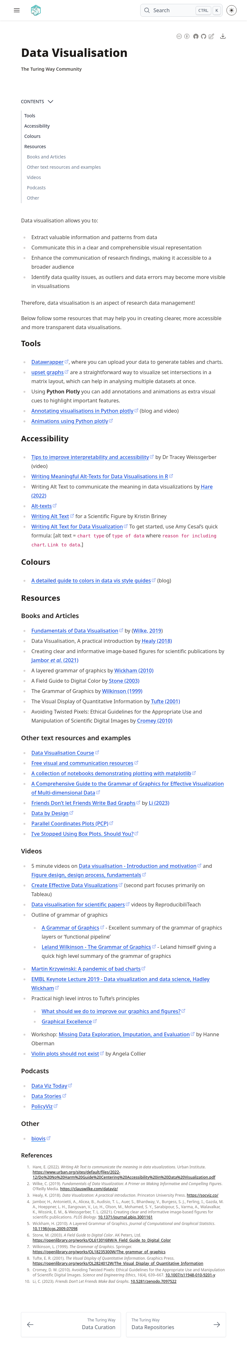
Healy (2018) (157, 640)
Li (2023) (159, 802)
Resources (35, 146)
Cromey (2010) (154, 720)
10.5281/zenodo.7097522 (154, 1281)
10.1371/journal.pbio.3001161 (125, 1217)
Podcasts (36, 187)
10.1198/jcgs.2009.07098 (55, 1228)
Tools (29, 116)
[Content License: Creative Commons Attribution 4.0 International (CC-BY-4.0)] (183, 35)
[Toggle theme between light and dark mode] (231, 10)
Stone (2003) (124, 680)
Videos (34, 177)
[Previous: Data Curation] (71, 1324)
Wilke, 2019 (147, 630)
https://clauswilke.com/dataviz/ (89, 1189)
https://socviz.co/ (202, 1195)
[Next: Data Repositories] (176, 1324)
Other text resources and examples (64, 167)
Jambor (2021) (54, 660)
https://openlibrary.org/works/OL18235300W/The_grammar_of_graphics (98, 1252)
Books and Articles (46, 157)
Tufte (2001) (165, 701)
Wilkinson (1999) (122, 691)
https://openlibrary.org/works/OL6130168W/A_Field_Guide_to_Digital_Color (101, 1240)
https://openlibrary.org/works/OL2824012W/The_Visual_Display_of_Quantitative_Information (117, 1263)
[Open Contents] (50, 101)
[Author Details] (51, 69)
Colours (32, 136)
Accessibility (37, 126)
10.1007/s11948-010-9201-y (190, 1275)
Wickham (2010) (133, 670)
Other (33, 198)
